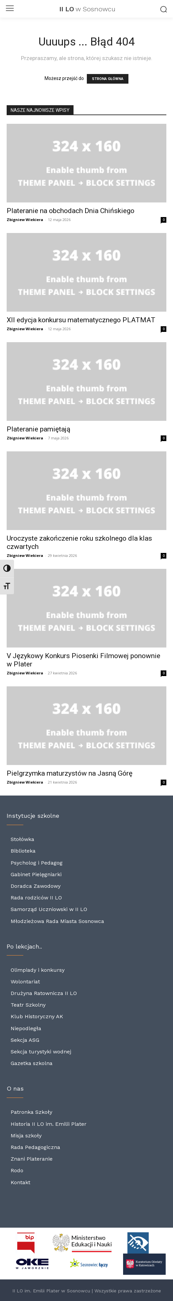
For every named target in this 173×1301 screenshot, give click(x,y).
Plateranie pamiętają (38, 429)
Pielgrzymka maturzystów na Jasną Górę (69, 773)
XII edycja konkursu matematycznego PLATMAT (81, 320)
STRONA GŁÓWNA (107, 79)
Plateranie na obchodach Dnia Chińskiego (71, 211)
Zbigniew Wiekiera (25, 219)
